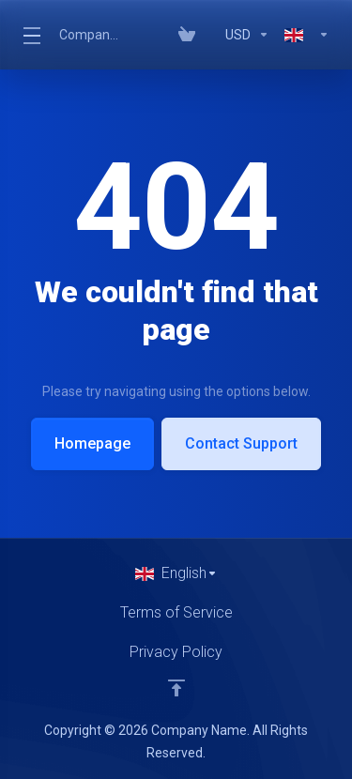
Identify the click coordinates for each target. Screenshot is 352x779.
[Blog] (210, 35)
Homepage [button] (92, 443)
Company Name (90, 34)
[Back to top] (176, 688)
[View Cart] (187, 35)
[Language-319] (303, 35)
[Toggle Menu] (29, 35)
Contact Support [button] (241, 443)
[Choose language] (176, 573)
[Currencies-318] (247, 35)
